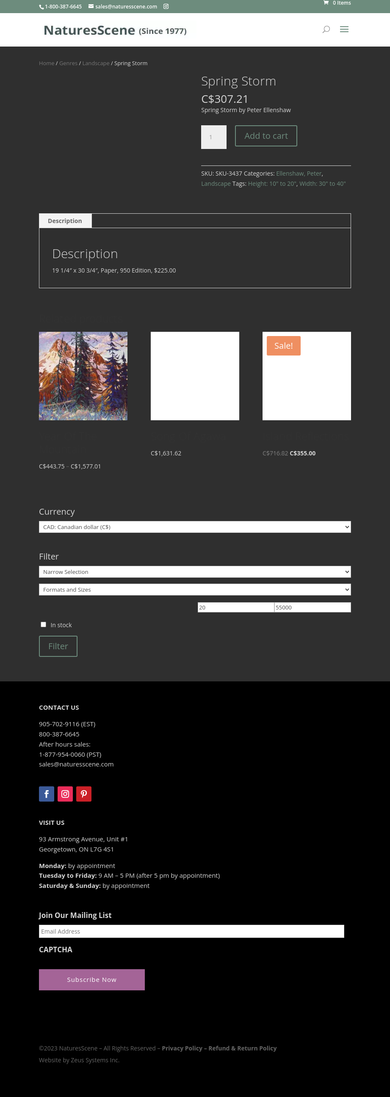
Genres (68, 63)
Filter (58, 646)
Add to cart (266, 135)
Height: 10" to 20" (272, 183)
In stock (61, 625)
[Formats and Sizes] (195, 589)
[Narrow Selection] (195, 572)
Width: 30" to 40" (322, 183)
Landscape (95, 63)
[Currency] (195, 527)
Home (46, 63)
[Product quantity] (214, 137)
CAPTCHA (55, 949)
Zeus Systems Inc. (95, 1060)
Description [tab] (65, 221)
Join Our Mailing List (75, 915)
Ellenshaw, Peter (298, 173)
